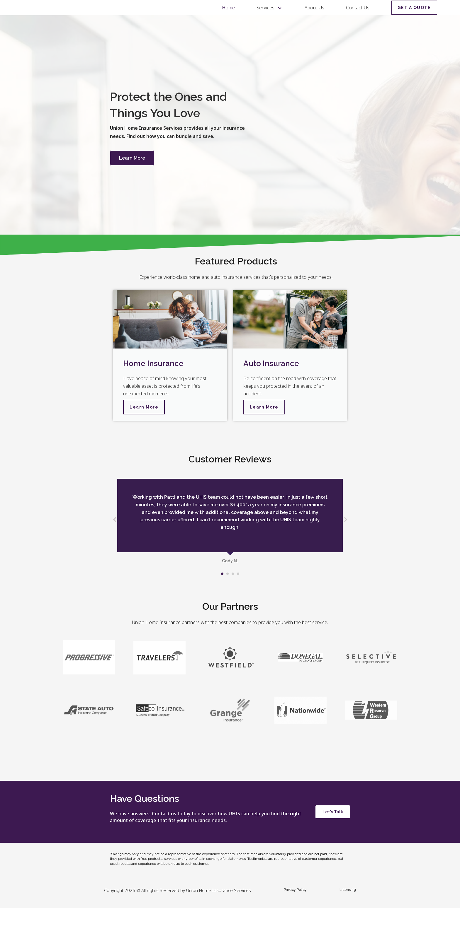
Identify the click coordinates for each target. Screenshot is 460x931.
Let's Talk (332, 834)
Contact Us (357, 19)
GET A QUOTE (414, 19)
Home (228, 19)
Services (266, 19)
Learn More (132, 181)
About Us (314, 19)
